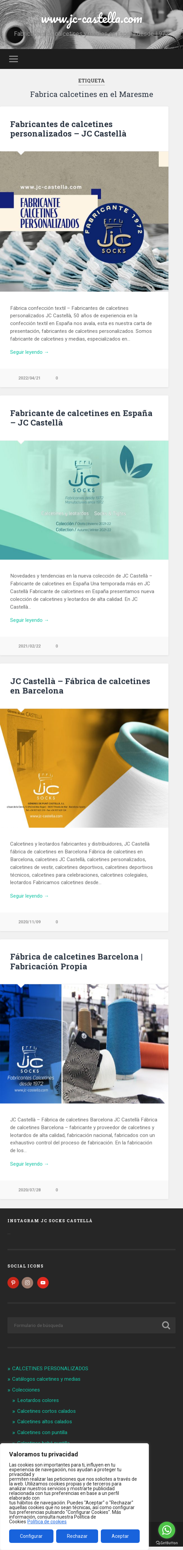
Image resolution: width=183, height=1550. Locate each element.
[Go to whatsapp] (166, 1530)
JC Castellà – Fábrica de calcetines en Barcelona (80, 686)
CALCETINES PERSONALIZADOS (50, 1372)
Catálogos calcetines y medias (46, 1383)
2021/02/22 (29, 646)
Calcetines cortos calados (46, 1414)
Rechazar (77, 1536)
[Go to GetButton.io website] (167, 1543)
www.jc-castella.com (91, 17)
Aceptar (120, 1536)
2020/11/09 (29, 922)
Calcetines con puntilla (42, 1436)
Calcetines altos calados (44, 1425)
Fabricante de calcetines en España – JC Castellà (81, 418)
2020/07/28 (29, 1190)
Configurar (31, 1536)
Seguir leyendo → (29, 352)
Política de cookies (47, 1521)
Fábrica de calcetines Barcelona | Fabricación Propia (76, 962)
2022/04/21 (29, 377)
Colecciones (26, 1393)
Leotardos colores (38, 1404)
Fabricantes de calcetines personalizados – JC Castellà (68, 129)
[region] (74, 1496)
